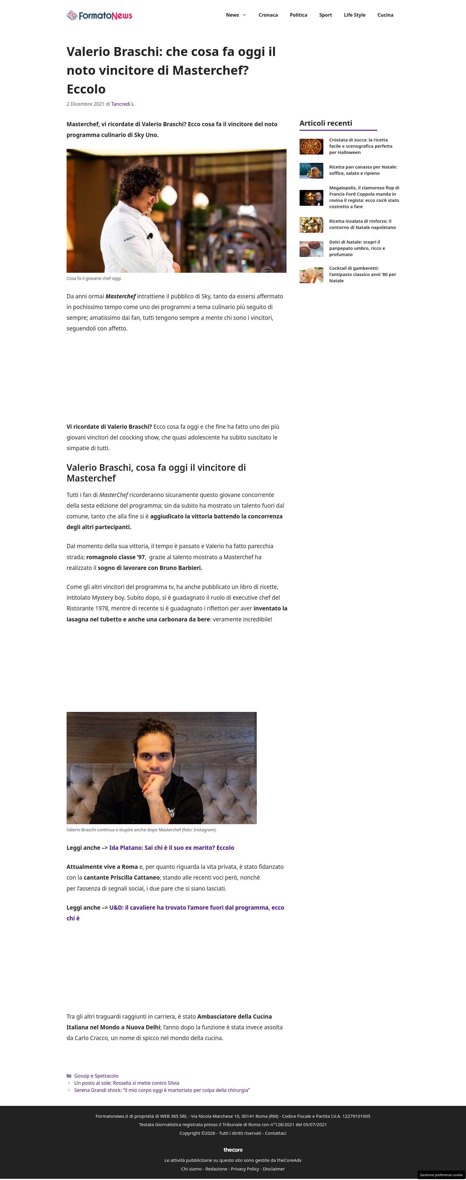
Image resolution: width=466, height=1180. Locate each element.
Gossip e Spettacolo (96, 1076)
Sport (325, 15)
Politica (298, 15)
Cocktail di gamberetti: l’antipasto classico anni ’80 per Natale (362, 274)
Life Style (355, 15)
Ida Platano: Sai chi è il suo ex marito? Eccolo (171, 848)
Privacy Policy (245, 1169)
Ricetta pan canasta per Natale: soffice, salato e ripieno (363, 170)
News (239, 15)
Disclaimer (274, 1169)
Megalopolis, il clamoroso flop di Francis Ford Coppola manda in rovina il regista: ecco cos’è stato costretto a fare (364, 197)
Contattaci (275, 1133)
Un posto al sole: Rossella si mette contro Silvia (126, 1083)
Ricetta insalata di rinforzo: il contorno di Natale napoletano (362, 224)
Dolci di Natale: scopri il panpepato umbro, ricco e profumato (357, 248)
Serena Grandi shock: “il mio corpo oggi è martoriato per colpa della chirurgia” (162, 1090)
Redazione (216, 1169)
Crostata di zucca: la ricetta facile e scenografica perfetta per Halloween (361, 146)
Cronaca (268, 15)
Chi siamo (191, 1169)
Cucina (385, 15)
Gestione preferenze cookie (441, 1175)
